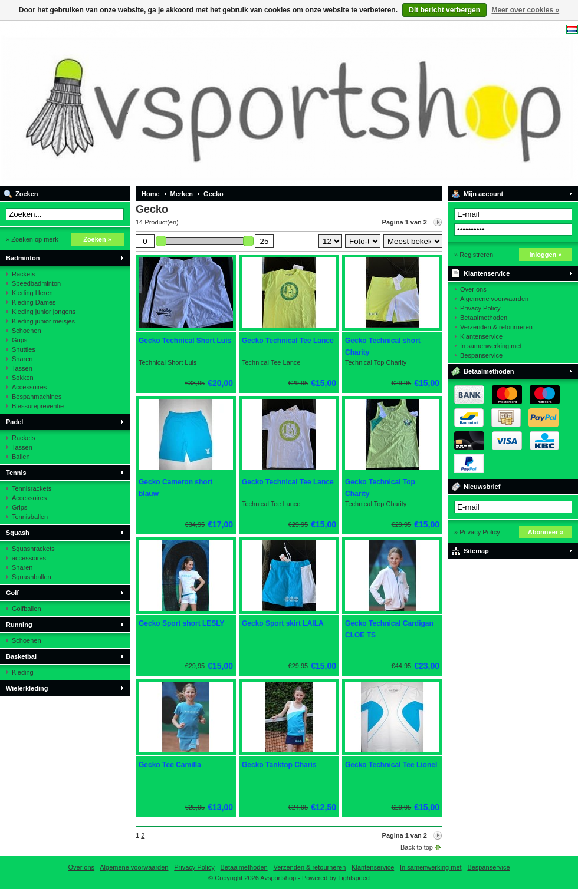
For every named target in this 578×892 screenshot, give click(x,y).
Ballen (21, 456)
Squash (17, 532)
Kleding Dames (34, 302)
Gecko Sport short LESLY (182, 623)
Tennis (16, 472)
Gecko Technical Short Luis (185, 340)
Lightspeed (354, 877)
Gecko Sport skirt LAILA (283, 623)
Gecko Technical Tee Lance (288, 340)
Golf (12, 592)
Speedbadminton (36, 283)
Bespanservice (481, 355)
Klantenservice (487, 273)
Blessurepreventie (38, 405)
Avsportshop (156, 103)
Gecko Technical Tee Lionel (391, 765)
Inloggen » (546, 254)
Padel (14, 421)
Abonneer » (546, 532)
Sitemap (476, 550)
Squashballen (31, 576)
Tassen (22, 368)
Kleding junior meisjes (43, 321)
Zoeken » (97, 239)
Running (19, 624)
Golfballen (26, 608)
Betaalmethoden (483, 317)
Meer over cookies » (525, 10)
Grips (19, 339)
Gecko (213, 193)
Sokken (23, 377)
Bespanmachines (36, 396)
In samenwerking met (491, 345)
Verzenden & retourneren (496, 327)
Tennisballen (30, 516)
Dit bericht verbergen (444, 10)
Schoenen (26, 330)
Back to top (416, 847)
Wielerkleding (27, 688)
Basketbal (21, 656)
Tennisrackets (31, 488)
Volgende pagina (437, 222)
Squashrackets (33, 548)
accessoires (29, 557)
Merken (181, 193)
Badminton (23, 258)
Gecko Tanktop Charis (279, 765)
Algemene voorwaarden (494, 298)
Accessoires (29, 387)
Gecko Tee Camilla (170, 765)
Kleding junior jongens (43, 311)
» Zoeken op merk (32, 239)
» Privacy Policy (477, 532)
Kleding (23, 672)
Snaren (22, 358)
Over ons (473, 289)
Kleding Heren (32, 292)
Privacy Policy (480, 308)
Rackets (23, 273)
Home (151, 193)
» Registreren (473, 254)
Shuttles (23, 349)
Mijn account (483, 193)
